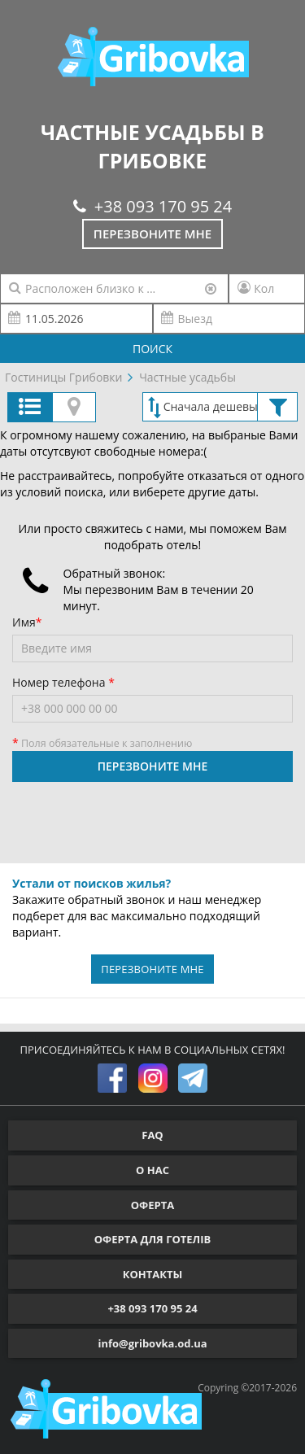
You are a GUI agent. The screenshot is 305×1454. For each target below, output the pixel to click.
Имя (24, 622)
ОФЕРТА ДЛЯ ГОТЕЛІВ (152, 1239)
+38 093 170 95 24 (152, 206)
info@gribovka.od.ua (152, 1343)
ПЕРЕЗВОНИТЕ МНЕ (153, 766)
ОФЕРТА (152, 1205)
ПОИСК (152, 348)
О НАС (152, 1170)
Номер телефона (60, 682)
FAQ (152, 1135)
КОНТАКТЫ (153, 1274)
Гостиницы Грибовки (63, 377)
